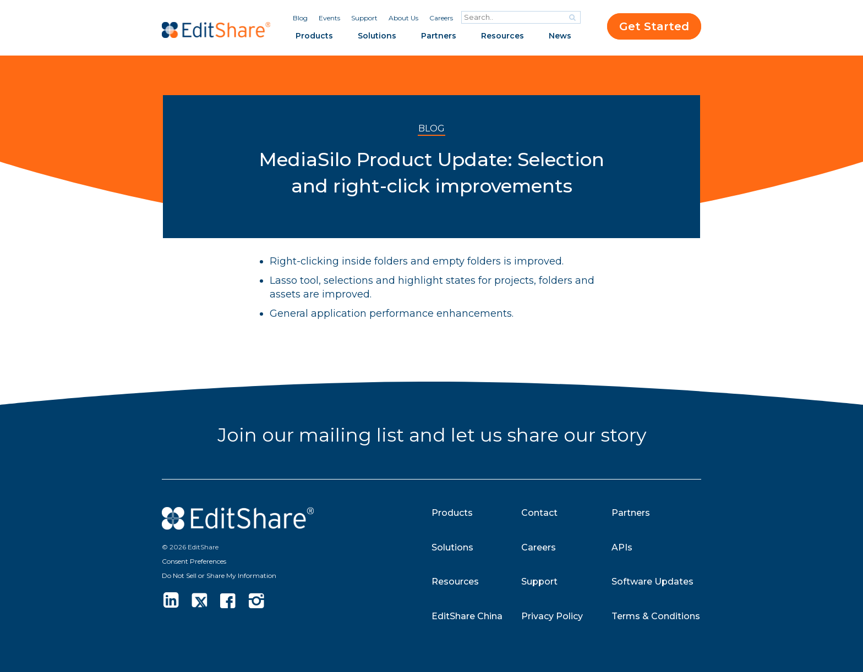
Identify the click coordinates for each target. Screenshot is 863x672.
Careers (441, 18)
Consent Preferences (194, 561)
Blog (300, 18)
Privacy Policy (552, 616)
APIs (621, 547)
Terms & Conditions (655, 616)
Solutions (377, 36)
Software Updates (652, 581)
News (560, 36)
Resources (502, 36)
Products (314, 36)
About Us (403, 18)
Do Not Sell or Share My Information (219, 575)
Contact (539, 513)
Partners (438, 36)
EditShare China (467, 616)
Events (329, 18)
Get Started (654, 26)
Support (364, 18)
